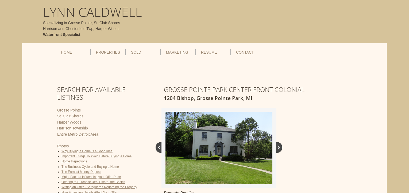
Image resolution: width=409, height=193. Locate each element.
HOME (66, 52)
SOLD (136, 52)
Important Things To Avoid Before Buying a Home (96, 156)
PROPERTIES (108, 52)
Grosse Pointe (69, 110)
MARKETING (177, 52)
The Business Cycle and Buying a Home (90, 167)
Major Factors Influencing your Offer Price (91, 177)
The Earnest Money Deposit (81, 172)
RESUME (209, 52)
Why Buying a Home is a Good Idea (87, 151)
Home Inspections (74, 161)
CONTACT (245, 52)
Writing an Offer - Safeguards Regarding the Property (99, 187)
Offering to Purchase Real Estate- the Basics (93, 182)
